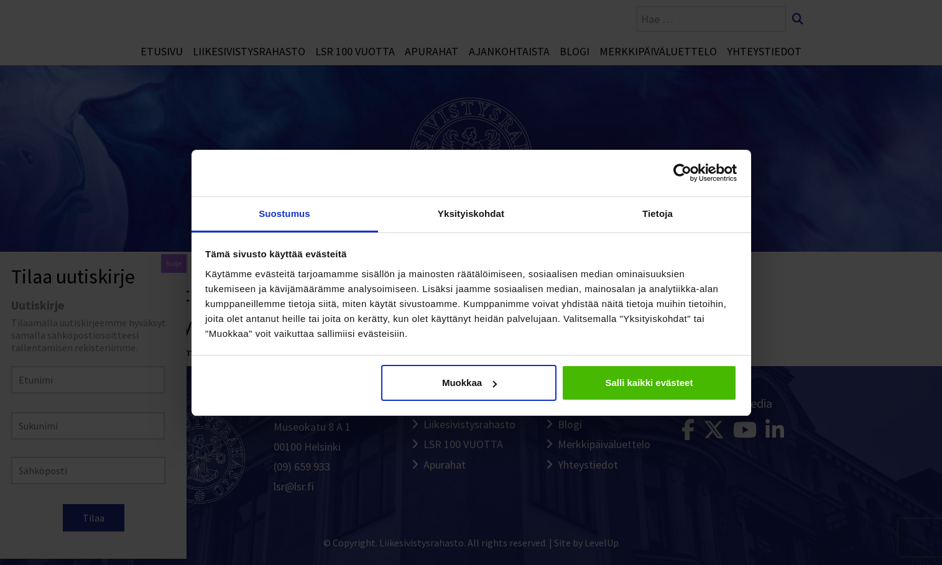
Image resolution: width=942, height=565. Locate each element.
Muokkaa (469, 382)
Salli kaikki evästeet (649, 382)
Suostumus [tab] (284, 213)
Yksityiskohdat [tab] (471, 213)
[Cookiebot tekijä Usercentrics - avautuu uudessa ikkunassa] (682, 172)
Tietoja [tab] (657, 213)
